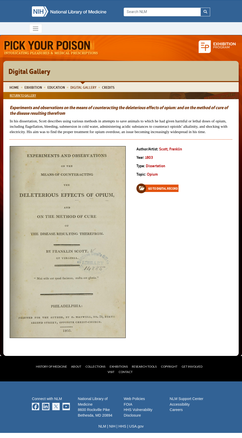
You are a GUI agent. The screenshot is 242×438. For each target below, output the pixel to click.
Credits (108, 87)
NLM (102, 426)
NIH (112, 426)
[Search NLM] (205, 12)
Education (56, 87)
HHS (122, 426)
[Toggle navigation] (35, 28)
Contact (126, 371)
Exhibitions (119, 366)
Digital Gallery (83, 87)
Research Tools (144, 366)
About (76, 366)
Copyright (169, 366)
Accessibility (179, 404)
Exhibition (33, 87)
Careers (176, 410)
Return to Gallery (23, 95)
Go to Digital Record (159, 188)
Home (14, 87)
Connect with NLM (47, 399)
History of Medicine (51, 366)
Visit (111, 371)
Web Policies (134, 399)
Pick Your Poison (51, 47)
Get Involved (192, 366)
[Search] (162, 12)
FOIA (128, 404)
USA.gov (136, 426)
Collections (95, 366)
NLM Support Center (186, 399)
